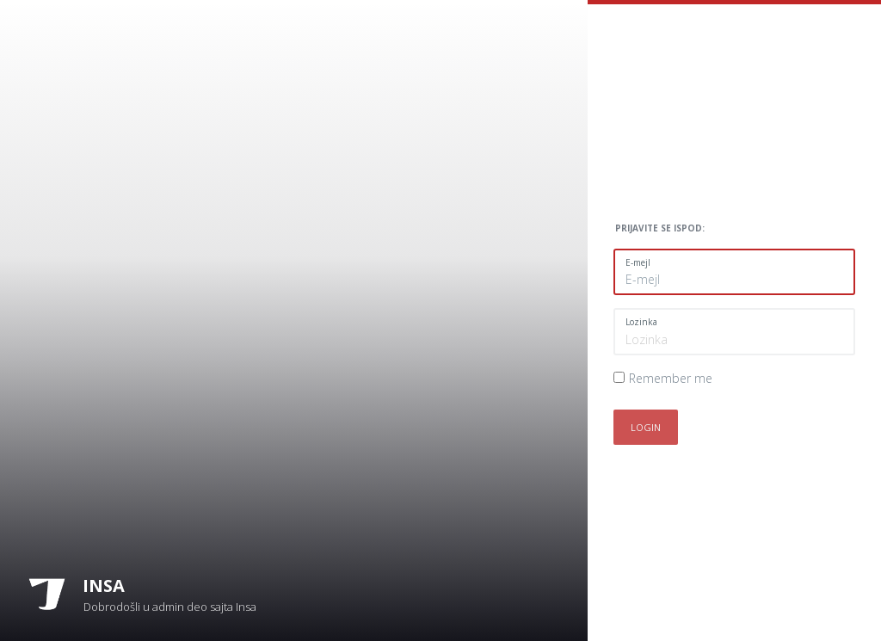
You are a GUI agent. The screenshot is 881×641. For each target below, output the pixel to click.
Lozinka (641, 322)
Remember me (670, 378)
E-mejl (637, 262)
